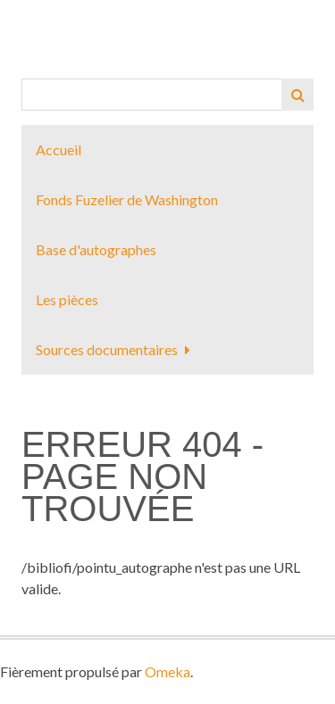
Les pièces (67, 299)
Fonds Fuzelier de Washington (127, 199)
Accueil (58, 149)
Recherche (297, 95)
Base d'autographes (96, 249)
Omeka (167, 671)
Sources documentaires (107, 349)
